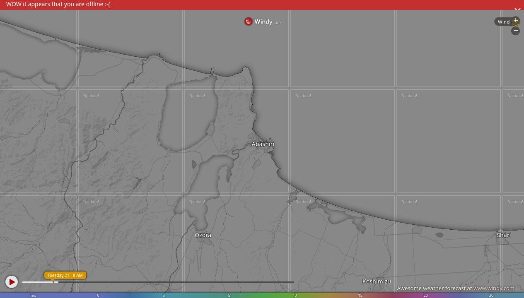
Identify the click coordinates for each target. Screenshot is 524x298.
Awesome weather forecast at (455, 288)
